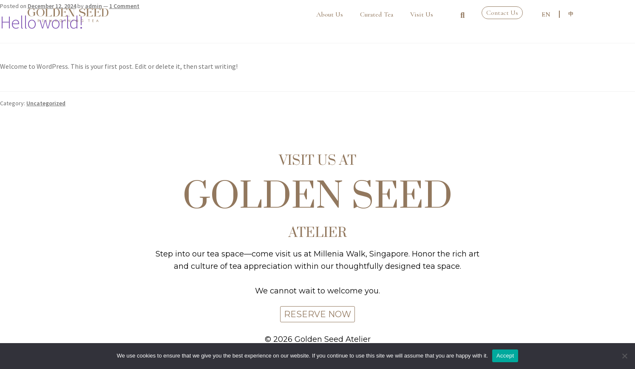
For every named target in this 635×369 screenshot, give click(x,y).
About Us (329, 14)
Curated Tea (376, 14)
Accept (505, 355)
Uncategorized (45, 103)
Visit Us (421, 14)
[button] (462, 15)
